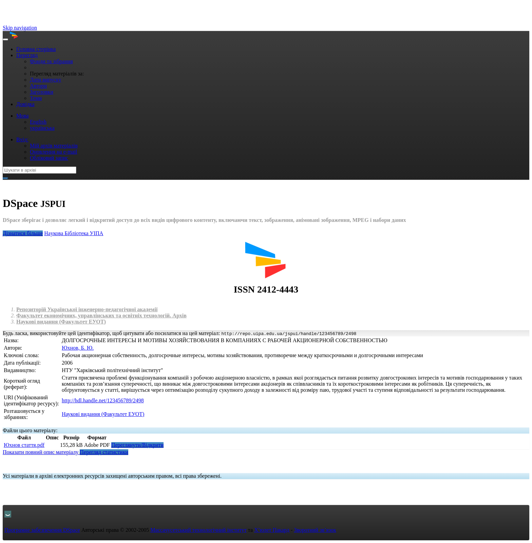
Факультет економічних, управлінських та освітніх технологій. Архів (101, 315)
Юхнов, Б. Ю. (78, 348)
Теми (36, 98)
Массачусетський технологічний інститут (198, 530)
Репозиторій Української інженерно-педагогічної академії (86, 309)
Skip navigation (20, 28)
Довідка (25, 104)
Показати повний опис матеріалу (41, 452)
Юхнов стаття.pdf (24, 445)
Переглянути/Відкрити (137, 445)
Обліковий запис (49, 158)
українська (42, 128)
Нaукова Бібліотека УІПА (73, 233)
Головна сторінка (36, 49)
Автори (38, 86)
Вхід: (22, 139)
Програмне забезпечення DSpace (42, 530)
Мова (22, 116)
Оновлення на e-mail (53, 152)
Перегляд (27, 55)
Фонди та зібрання (51, 61)
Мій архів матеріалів (54, 145)
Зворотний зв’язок (315, 530)
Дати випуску (45, 80)
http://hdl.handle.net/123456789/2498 (103, 400)
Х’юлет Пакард (271, 530)
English (38, 122)
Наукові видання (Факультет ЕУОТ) (61, 322)
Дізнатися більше (23, 233)
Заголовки (41, 92)
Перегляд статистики (104, 452)
